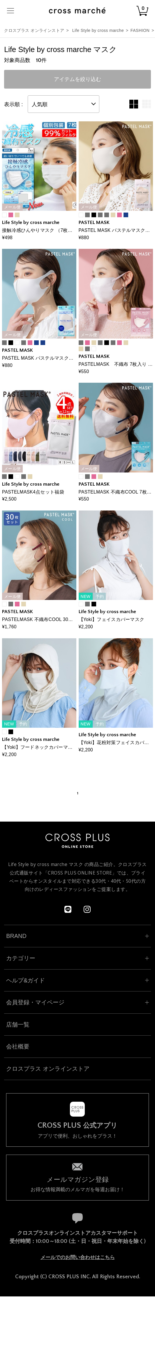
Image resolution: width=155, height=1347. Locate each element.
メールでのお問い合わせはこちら (77, 1257)
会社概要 (17, 1046)
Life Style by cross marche (98, 30)
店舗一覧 (17, 1024)
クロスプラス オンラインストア (34, 30)
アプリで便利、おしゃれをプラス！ (77, 1130)
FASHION (140, 30)
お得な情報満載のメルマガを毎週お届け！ (77, 1184)
